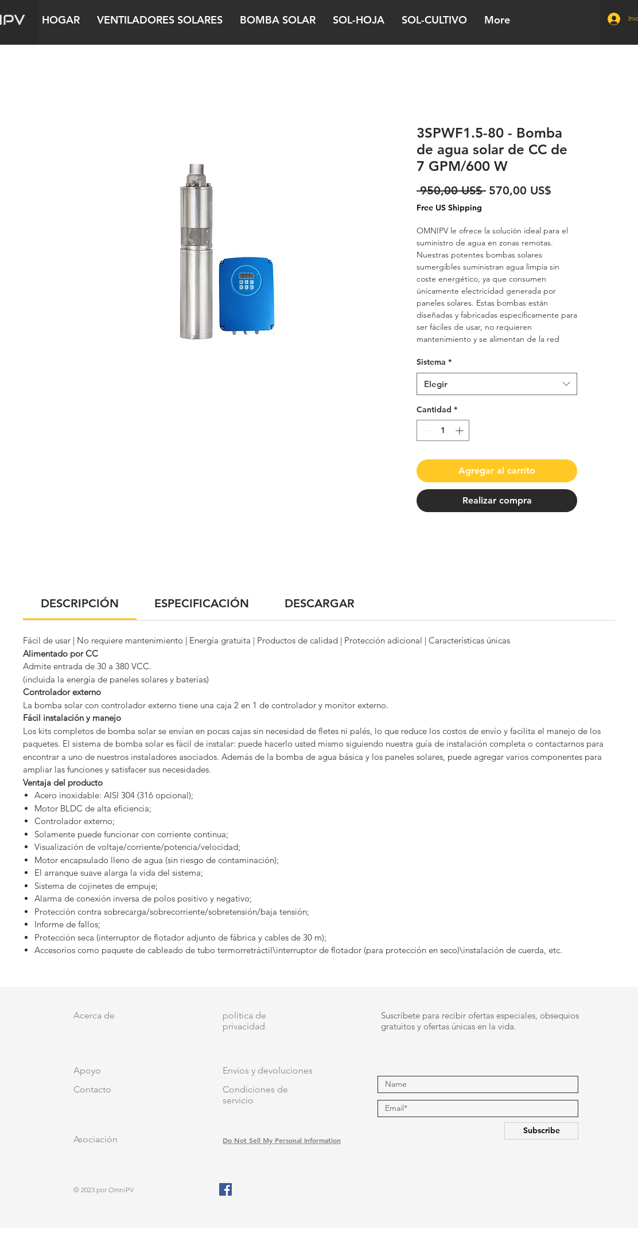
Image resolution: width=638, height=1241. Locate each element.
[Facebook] (225, 1189)
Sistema (434, 362)
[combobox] (497, 384)
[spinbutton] (443, 430)
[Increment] (460, 430)
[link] (80, 603)
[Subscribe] (541, 1130)
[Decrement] (425, 430)
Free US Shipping (449, 207)
